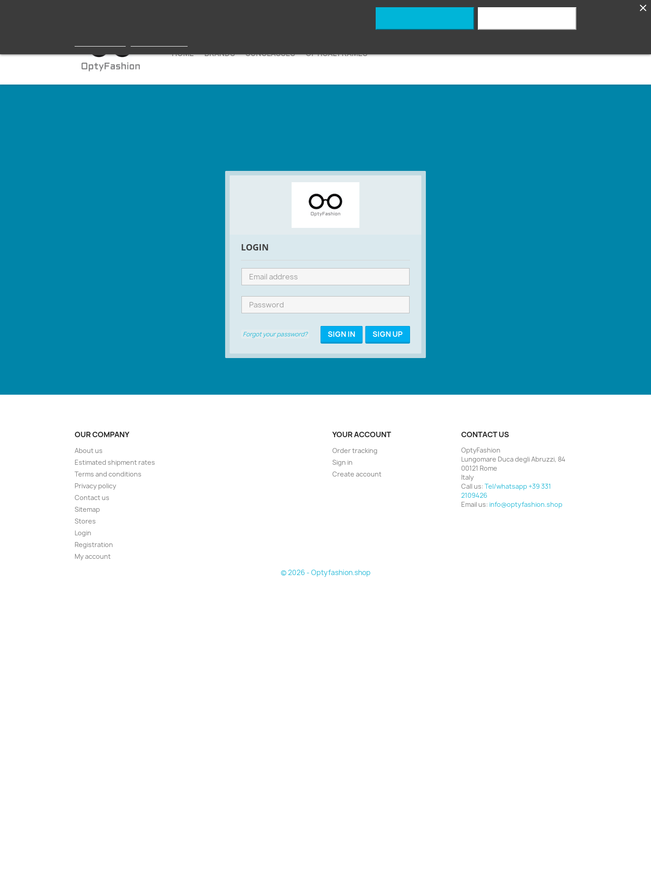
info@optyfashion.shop (525, 504)
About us (89, 450)
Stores (85, 521)
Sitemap (87, 509)
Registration (94, 544)
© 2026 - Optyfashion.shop (326, 572)
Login (83, 533)
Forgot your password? (275, 334)
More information (100, 42)
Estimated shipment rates (115, 462)
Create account (357, 474)
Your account (361, 434)
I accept (527, 18)
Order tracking (354, 450)
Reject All (425, 18)
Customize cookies (159, 42)
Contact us (92, 497)
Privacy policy (95, 485)
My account (93, 556)
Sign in (342, 462)
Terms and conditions (108, 474)
